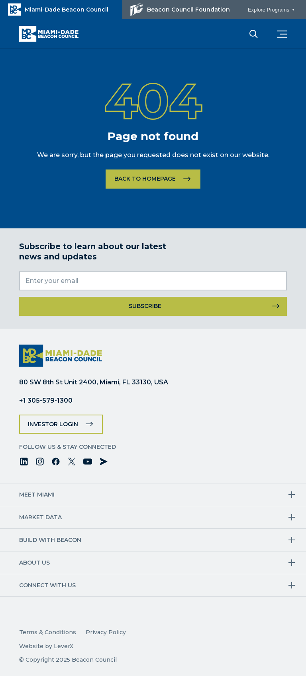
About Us (34, 562)
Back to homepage (145, 178)
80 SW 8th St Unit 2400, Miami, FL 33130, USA (93, 382)
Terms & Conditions (47, 632)
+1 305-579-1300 (46, 400)
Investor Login (53, 424)
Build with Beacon (50, 540)
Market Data (40, 517)
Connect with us (47, 585)
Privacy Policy (106, 632)
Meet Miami (37, 494)
